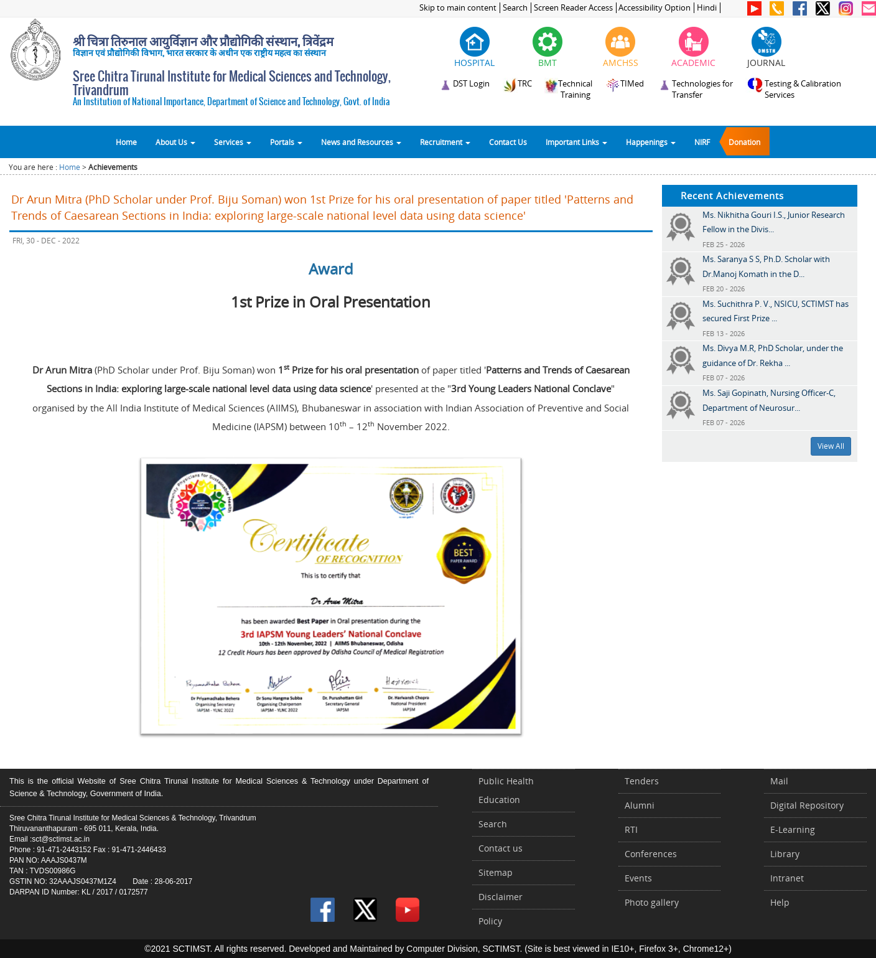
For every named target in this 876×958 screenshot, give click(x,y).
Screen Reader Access (573, 7)
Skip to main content (457, 7)
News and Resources (361, 142)
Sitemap (495, 872)
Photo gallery (652, 902)
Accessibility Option (654, 7)
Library (784, 854)
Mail (779, 781)
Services (232, 142)
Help (780, 902)
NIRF (702, 142)
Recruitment (445, 142)
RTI (631, 829)
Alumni (640, 805)
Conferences (651, 854)
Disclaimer (500, 897)
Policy (490, 921)
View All (831, 446)
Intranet (787, 878)
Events (638, 878)
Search (515, 7)
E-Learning (792, 829)
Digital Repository (807, 805)
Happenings (651, 142)
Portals (286, 142)
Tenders (642, 781)
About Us (175, 142)
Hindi (707, 7)
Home (126, 142)
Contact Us (508, 142)
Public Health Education (506, 790)
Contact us (500, 848)
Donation (744, 142)
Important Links (576, 142)
